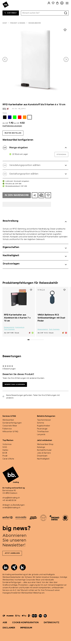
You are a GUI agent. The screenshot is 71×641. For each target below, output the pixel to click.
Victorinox (7, 444)
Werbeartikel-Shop (45, 444)
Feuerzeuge (42, 429)
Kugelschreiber (43, 426)
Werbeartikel (8, 420)
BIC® (4, 453)
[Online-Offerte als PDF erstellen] (41, 195)
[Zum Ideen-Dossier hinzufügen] (48, 195)
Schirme (40, 423)
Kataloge (41, 447)
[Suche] (66, 12)
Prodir (5, 456)
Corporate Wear (9, 426)
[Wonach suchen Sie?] (42, 12)
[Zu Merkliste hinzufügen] (65, 30)
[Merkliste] (53, 3)
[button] (5, 59)
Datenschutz (51, 622)
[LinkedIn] (5, 567)
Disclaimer (9, 628)
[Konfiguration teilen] (35, 195)
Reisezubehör (9, 327)
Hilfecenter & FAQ (10, 432)
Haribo (5, 450)
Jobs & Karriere (44, 453)
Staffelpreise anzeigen (12, 126)
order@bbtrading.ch (11, 508)
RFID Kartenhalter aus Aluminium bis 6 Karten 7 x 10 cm (17, 318)
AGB (5, 622)
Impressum (26, 628)
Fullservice (7, 429)
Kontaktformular (44, 450)
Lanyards (41, 435)
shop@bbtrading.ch (11, 498)
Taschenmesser (44, 420)
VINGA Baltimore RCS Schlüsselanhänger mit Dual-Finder (52, 318)
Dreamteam (42, 456)
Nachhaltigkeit (43, 459)
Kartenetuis (19, 327)
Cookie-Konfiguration (25, 622)
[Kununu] (23, 567)
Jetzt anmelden (12, 553)
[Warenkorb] (57, 3)
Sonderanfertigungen (12, 423)
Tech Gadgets (9, 329)
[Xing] (14, 567)
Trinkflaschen (43, 432)
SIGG (4, 447)
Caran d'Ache (8, 459)
